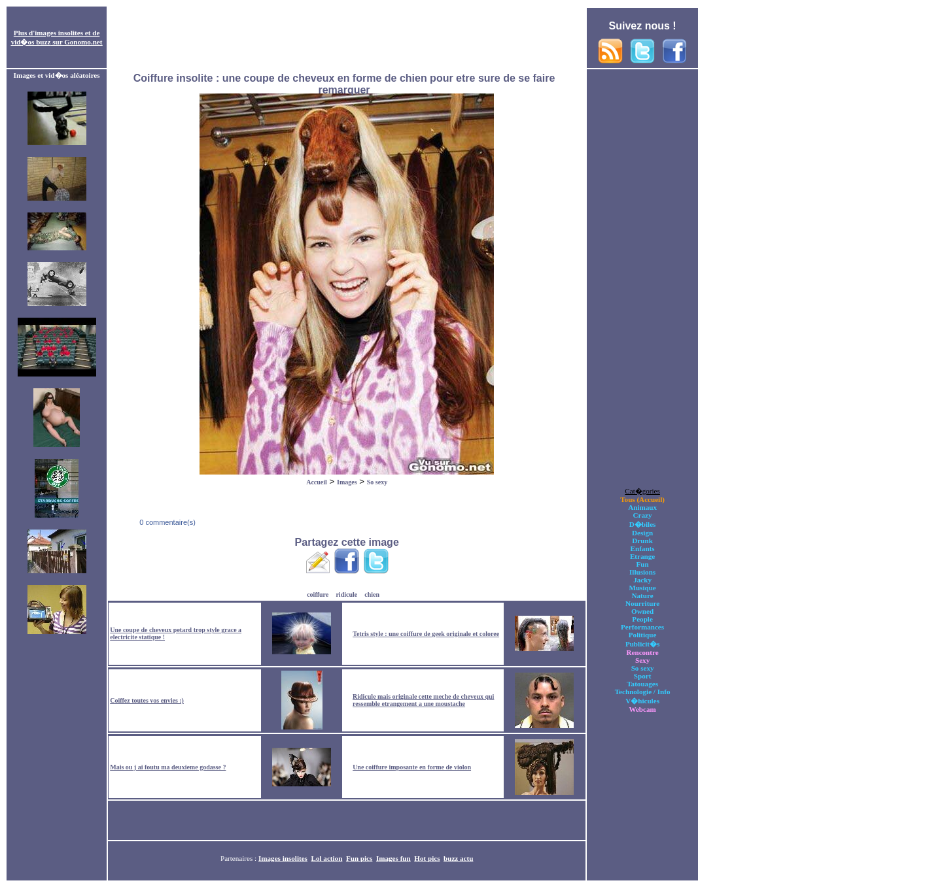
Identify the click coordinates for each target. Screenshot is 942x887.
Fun (643, 564)
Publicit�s (642, 644)
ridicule (346, 594)
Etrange (642, 556)
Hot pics (427, 858)
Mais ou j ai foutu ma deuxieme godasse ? (168, 767)
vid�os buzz (31, 42)
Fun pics (359, 858)
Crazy (642, 515)
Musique (642, 588)
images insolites (59, 33)
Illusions (642, 572)
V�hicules (642, 701)
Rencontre (643, 652)
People (642, 619)
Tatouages (642, 684)
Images (347, 482)
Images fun (393, 858)
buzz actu (458, 858)
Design (642, 533)
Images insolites (282, 858)
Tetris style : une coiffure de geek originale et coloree (426, 633)
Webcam (642, 709)
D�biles (642, 524)
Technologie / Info (643, 691)
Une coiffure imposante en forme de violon (412, 767)
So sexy (377, 482)
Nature (643, 595)
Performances (642, 627)
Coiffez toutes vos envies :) (147, 700)
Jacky (642, 580)
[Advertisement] (347, 37)
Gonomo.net (83, 42)
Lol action (327, 858)
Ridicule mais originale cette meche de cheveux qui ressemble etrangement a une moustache (423, 700)
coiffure (317, 594)
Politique (643, 635)
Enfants (643, 548)
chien (371, 594)
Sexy (642, 660)
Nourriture (642, 603)
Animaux (642, 507)
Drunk (642, 540)
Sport (643, 676)
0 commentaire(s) (166, 522)
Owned (642, 611)
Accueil (316, 482)
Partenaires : (239, 858)
